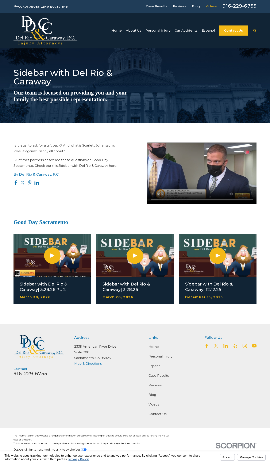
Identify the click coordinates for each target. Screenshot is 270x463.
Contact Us (233, 30)
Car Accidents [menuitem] (186, 30)
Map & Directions (88, 364)
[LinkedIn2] (225, 346)
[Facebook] (206, 346)
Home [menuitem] (116, 30)
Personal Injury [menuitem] (158, 30)
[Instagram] (245, 346)
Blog (196, 6)
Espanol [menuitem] (208, 30)
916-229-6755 (239, 6)
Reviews (179, 6)
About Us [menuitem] (133, 30)
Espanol (154, 366)
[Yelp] (235, 346)
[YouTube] (254, 346)
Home (153, 347)
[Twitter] (216, 346)
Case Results (156, 6)
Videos (211, 6)
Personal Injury (160, 356)
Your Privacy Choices (69, 449)
